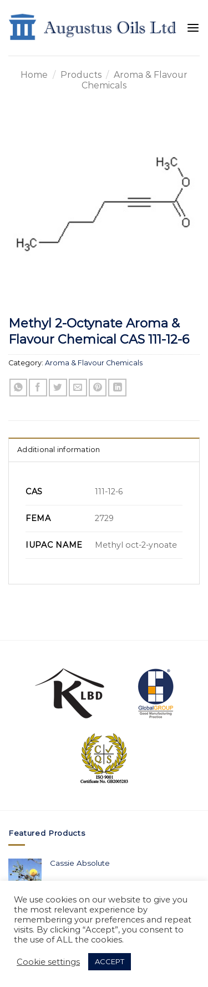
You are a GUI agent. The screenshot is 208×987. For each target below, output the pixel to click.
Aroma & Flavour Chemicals (94, 363)
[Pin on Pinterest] (98, 388)
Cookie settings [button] (48, 962)
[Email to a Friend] (78, 388)
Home (34, 75)
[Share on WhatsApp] (18, 388)
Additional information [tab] (58, 449)
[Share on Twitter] (58, 388)
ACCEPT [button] (109, 961)
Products (81, 75)
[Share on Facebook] (38, 388)
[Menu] (193, 28)
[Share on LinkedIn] (117, 388)
